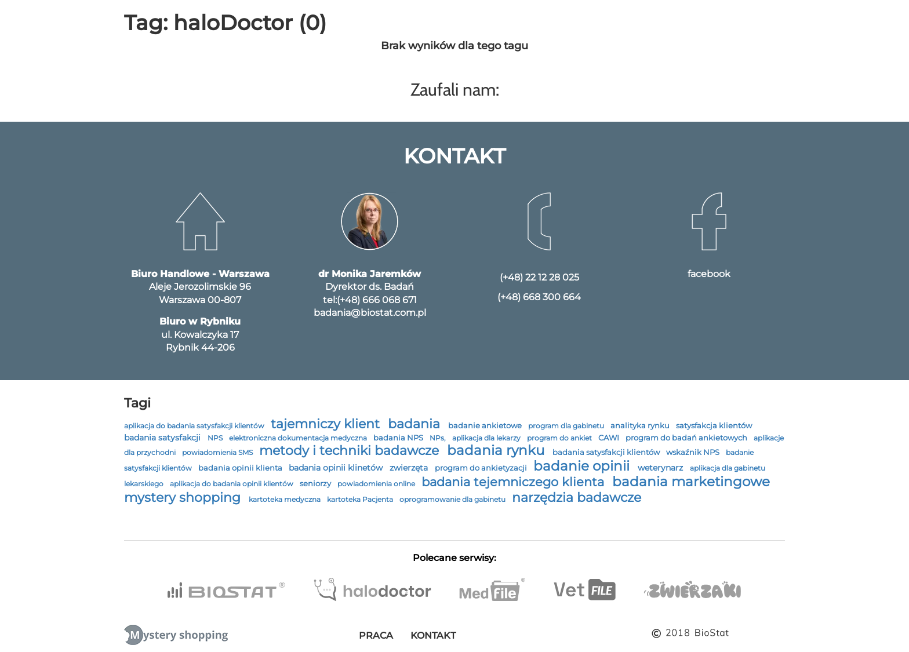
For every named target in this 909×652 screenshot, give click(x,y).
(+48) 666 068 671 (377, 299)
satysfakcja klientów (714, 425)
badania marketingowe (691, 481)
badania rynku (497, 450)
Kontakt (433, 635)
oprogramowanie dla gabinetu (453, 499)
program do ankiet (560, 438)
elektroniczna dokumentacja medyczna (299, 438)
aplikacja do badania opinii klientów (232, 483)
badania (415, 424)
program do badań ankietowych (687, 438)
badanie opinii (583, 466)
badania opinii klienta (241, 468)
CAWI (609, 438)
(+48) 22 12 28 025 (539, 277)
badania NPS (399, 438)
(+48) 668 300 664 (539, 297)
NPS (216, 438)
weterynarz (661, 467)
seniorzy (316, 483)
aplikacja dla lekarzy (487, 438)
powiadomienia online (377, 483)
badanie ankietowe (485, 425)
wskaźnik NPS (693, 452)
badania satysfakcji (163, 437)
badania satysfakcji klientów (606, 452)
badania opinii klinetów (337, 467)
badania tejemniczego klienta (514, 482)
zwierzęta (410, 467)
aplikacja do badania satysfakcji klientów (195, 425)
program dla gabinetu (567, 425)
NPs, (439, 438)
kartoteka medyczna (285, 499)
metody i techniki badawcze (350, 450)
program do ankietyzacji (482, 468)
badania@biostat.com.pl (370, 312)
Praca (376, 635)
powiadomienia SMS (218, 452)
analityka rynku (640, 425)
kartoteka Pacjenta (361, 499)
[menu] (18, 19)
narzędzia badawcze (576, 497)
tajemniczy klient (327, 423)
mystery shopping (184, 497)
